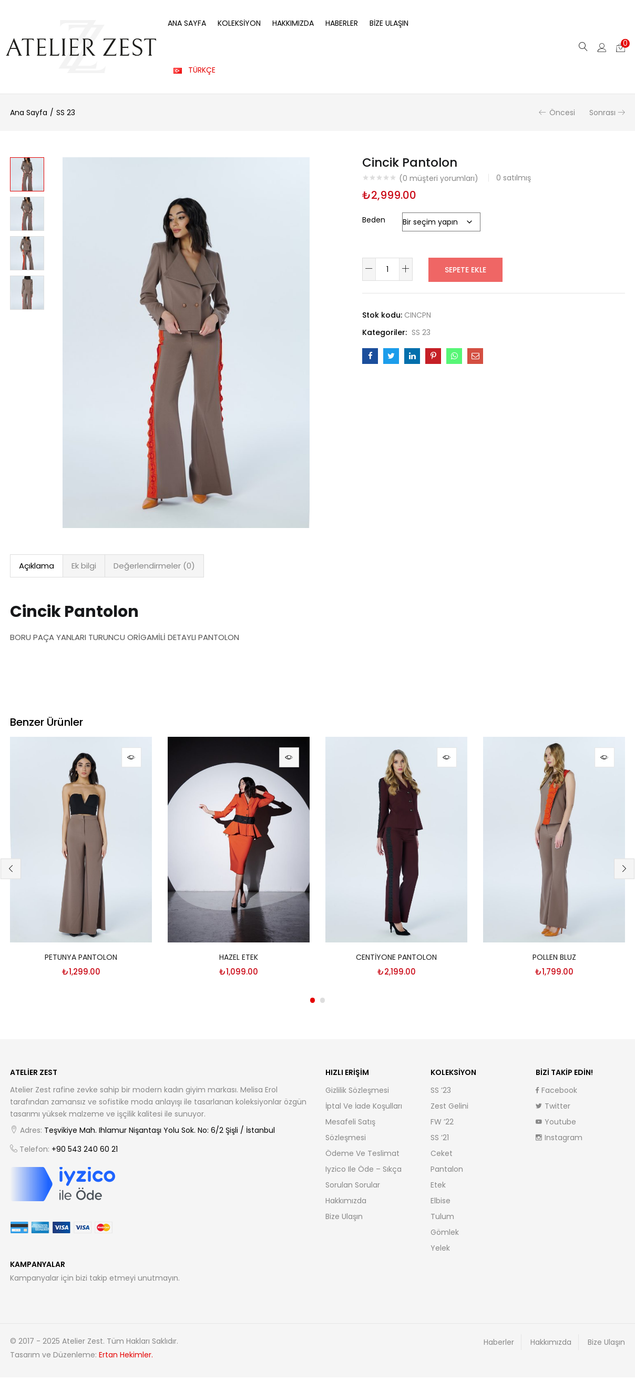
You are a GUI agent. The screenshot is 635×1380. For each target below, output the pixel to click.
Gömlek (445, 1235)
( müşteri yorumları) (438, 178)
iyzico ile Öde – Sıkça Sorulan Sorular (363, 1179)
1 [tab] (312, 1003)
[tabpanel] (81, 862)
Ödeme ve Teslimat (362, 1156)
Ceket (442, 1156)
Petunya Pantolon (81, 960)
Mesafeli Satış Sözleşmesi (350, 1132)
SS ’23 (441, 1093)
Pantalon (447, 1171)
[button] (620, 46)
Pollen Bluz (554, 960)
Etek (438, 1187)
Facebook (556, 1093)
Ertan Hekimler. (126, 1357)
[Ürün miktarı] (387, 269)
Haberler (341, 23)
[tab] (36, 565)
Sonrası (602, 112)
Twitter (553, 1108)
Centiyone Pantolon (396, 960)
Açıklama (36, 565)
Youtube (556, 1124)
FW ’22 (442, 1124)
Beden (373, 220)
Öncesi (562, 112)
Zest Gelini (449, 1108)
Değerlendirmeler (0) (154, 565)
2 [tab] (322, 1003)
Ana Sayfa (187, 23)
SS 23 (65, 112)
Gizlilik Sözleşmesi (357, 1093)
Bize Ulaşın (389, 23)
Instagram (559, 1140)
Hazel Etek (238, 960)
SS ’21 (440, 1140)
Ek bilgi (83, 565)
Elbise (440, 1203)
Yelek (440, 1250)
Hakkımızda (293, 23)
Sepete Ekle (465, 269)
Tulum (442, 1219)
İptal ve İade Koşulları (363, 1108)
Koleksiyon (239, 23)
